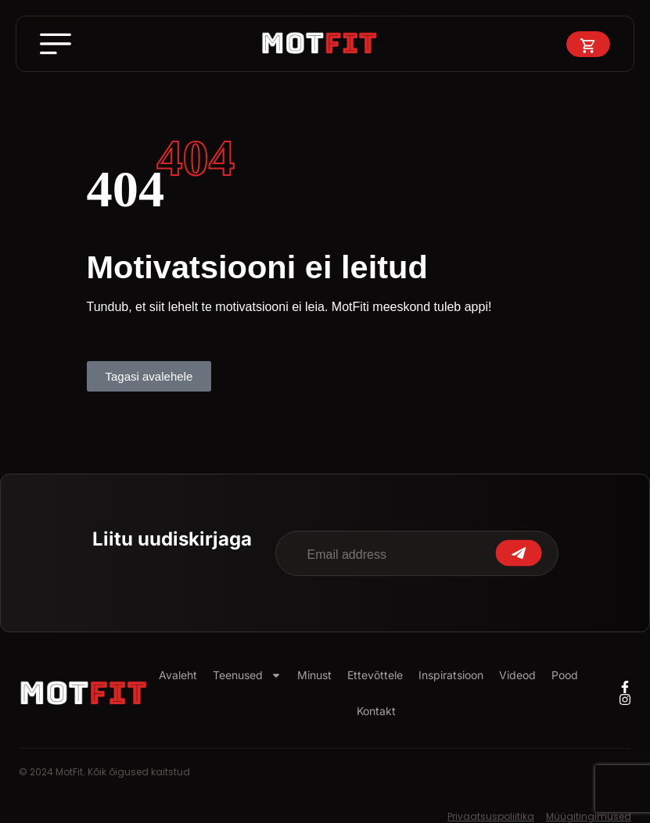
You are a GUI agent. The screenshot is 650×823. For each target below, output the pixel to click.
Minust (314, 675)
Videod (517, 675)
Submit (518, 553)
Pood (564, 675)
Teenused (247, 675)
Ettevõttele (375, 675)
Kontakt (376, 710)
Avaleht (178, 675)
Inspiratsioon (450, 675)
